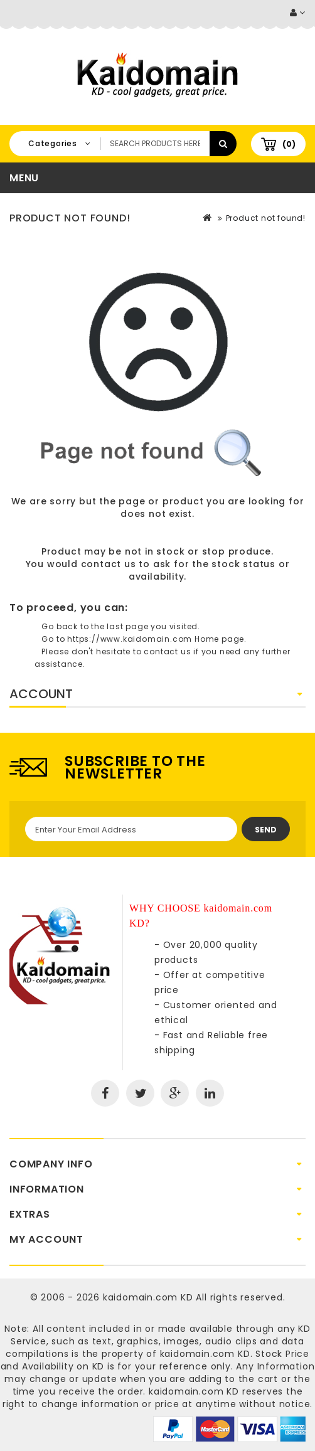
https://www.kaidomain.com (129, 639)
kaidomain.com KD (148, 1297)
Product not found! (266, 218)
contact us (108, 564)
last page (127, 626)
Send (266, 829)
